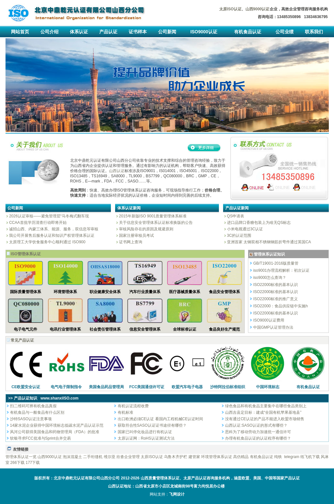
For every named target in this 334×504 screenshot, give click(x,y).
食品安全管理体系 (224, 292)
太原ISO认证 (152, 457)
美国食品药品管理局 (106, 387)
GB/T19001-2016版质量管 (275, 263)
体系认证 (79, 31)
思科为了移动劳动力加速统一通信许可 (258, 432)
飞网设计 (177, 494)
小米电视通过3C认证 (244, 229)
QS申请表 (235, 216)
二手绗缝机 (92, 457)
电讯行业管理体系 (65, 329)
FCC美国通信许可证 (147, 387)
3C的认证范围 (239, 235)
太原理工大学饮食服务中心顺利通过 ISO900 (46, 242)
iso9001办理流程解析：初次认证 (281, 270)
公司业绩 (284, 31)
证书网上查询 (130, 242)
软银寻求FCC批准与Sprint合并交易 (40, 438)
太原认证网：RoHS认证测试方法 (146, 438)
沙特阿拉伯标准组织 (227, 387)
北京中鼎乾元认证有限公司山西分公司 (87, 478)
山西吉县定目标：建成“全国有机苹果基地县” (263, 412)
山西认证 (116, 171)
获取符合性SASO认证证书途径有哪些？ (152, 425)
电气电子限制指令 (66, 387)
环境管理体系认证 (216, 457)
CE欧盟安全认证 (26, 387)
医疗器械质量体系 (184, 292)
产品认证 (108, 31)
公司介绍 (49, 31)
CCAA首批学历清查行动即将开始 (37, 222)
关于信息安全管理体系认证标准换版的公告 (155, 222)
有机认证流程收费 (133, 406)
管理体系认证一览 (21, 457)
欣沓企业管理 (128, 457)
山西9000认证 (50, 457)
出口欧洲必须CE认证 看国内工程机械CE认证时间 (160, 419)
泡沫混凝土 (72, 457)
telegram (291, 457)
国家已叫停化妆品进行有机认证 (145, 432)
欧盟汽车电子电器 (187, 387)
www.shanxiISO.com (59, 398)
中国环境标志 (267, 387)
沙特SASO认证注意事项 (31, 419)
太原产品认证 (195, 478)
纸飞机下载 (310, 457)
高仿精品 (241, 457)
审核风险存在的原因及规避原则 (145, 229)
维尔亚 (109, 457)
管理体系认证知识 (269, 254)
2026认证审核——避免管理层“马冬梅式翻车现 (48, 216)
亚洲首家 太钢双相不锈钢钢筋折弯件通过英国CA (268, 242)
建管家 (194, 457)
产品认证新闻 (237, 208)
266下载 (17, 462)
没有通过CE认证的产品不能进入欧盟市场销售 (264, 419)
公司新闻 (167, 31)
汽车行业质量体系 (144, 292)
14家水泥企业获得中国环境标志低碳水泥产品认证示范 (56, 425)
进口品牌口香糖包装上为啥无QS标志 (258, 222)
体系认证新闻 (129, 208)
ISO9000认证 (203, 31)
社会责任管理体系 (105, 329)
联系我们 (314, 31)
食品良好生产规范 (224, 329)
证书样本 (138, 31)
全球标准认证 (184, 329)
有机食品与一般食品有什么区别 (37, 412)
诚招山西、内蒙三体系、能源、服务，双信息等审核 (53, 229)
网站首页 (20, 31)
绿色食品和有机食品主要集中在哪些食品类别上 (266, 406)
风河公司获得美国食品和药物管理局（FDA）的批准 (54, 432)
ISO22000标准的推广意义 (275, 299)
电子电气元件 (25, 329)
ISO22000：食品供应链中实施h (280, 306)
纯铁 (278, 457)
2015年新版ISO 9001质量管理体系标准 (152, 216)
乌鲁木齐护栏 (175, 457)
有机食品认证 (247, 31)
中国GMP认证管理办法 (273, 327)
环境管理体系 (65, 292)
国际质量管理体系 (25, 292)
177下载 (33, 462)
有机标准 (125, 412)
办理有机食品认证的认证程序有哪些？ (258, 438)
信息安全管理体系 (144, 329)
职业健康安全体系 (105, 292)
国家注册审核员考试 (136, 235)
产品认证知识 (25, 398)
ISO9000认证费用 (268, 320)
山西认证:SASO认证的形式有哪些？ (256, 425)
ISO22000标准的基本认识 (275, 284)
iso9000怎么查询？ (269, 277)
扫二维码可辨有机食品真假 (33, 406)
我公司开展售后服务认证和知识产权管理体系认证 (51, 235)
